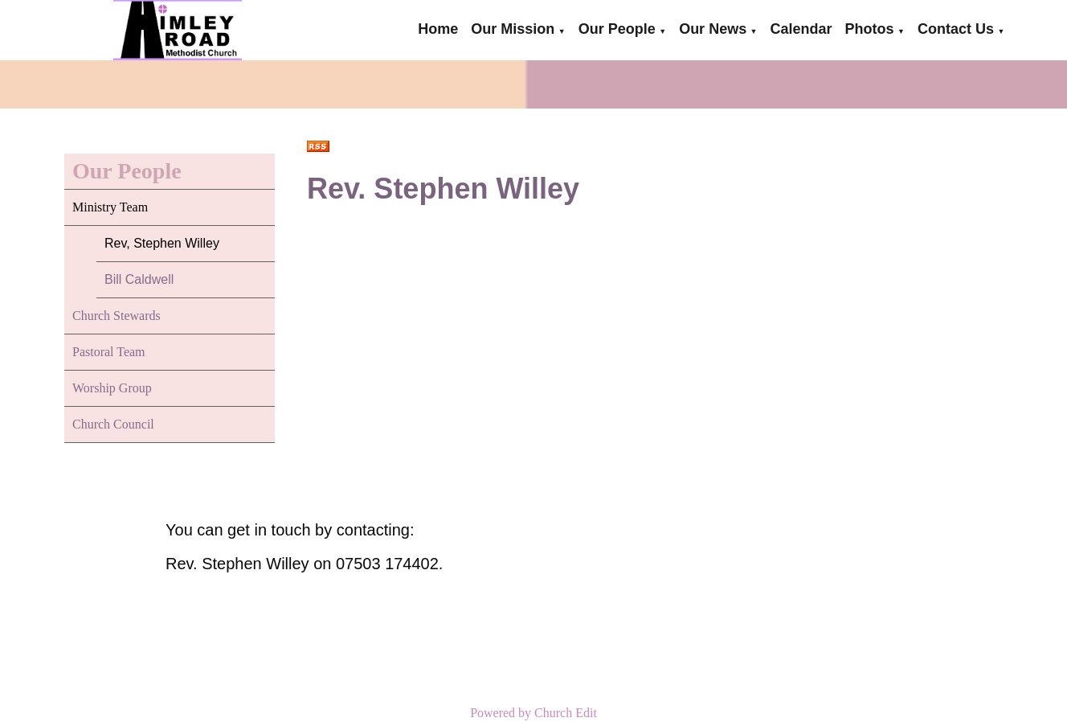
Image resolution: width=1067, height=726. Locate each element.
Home (438, 29)
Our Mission (512, 29)
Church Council (113, 424)
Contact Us (956, 29)
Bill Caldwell (139, 279)
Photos (869, 29)
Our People (617, 29)
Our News (712, 29)
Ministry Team (110, 207)
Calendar (801, 29)
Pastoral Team (108, 352)
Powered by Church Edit (533, 713)
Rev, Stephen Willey (161, 243)
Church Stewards (116, 315)
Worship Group (112, 388)
